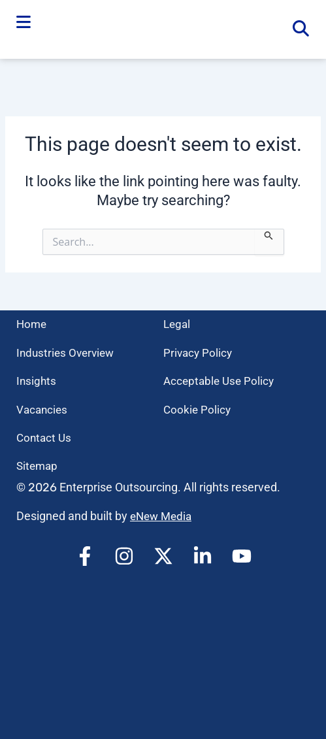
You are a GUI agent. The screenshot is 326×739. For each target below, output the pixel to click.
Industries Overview (67, 352)
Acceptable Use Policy (220, 380)
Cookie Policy (198, 409)
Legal (177, 324)
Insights (36, 380)
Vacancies (43, 409)
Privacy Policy (199, 352)
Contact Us (45, 437)
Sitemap (38, 465)
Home (32, 324)
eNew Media (163, 516)
